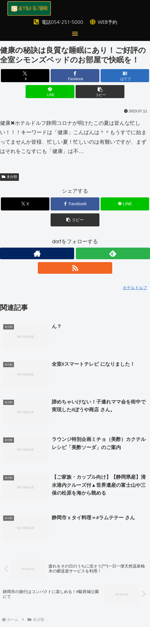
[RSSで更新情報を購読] (75, 268)
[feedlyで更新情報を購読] (113, 253)
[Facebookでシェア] (75, 75)
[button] (75, 33)
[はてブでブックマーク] (125, 75)
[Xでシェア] (25, 75)
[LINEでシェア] (50, 91)
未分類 (9, 177)
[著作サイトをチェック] (37, 253)
